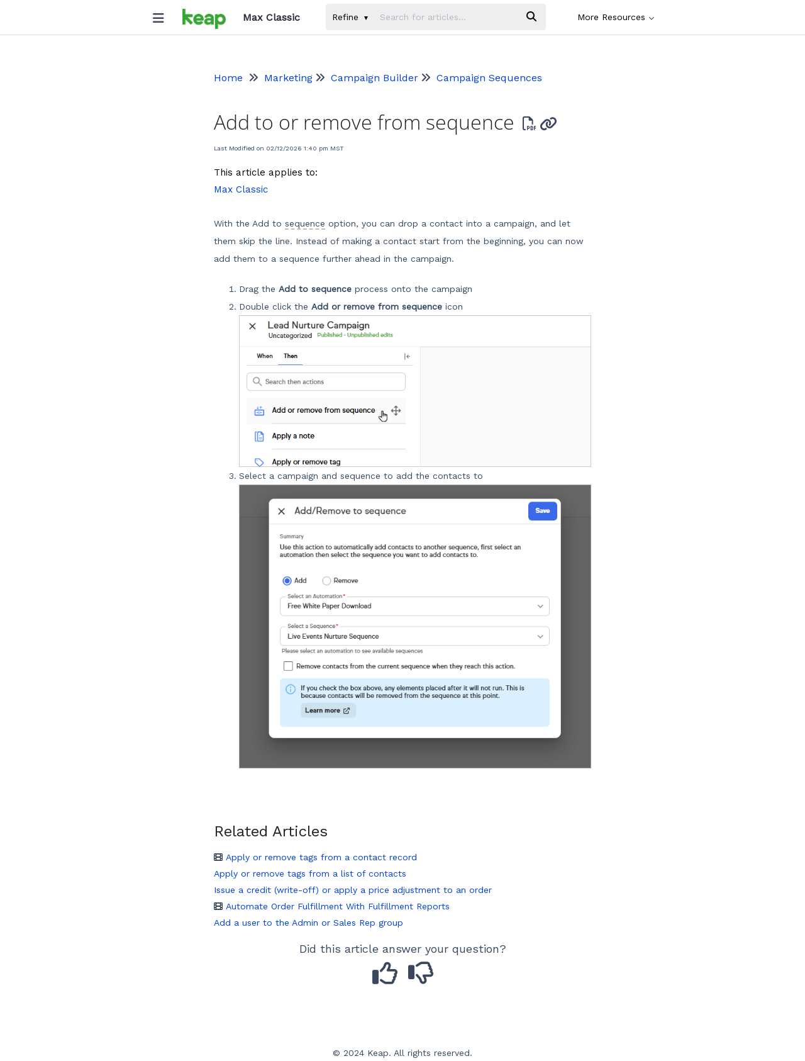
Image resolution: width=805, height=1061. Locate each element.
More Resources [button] (615, 17)
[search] (445, 17)
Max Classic (241, 189)
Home (228, 78)
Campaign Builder (374, 78)
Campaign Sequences (489, 78)
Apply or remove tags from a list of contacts (310, 873)
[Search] (531, 17)
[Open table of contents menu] (163, 15)
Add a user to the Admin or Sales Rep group (308, 923)
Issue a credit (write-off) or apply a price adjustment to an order (353, 890)
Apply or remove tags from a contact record (315, 857)
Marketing (288, 78)
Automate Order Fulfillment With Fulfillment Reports (332, 906)
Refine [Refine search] (350, 17)
